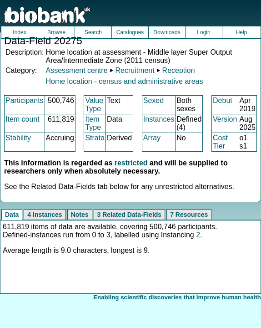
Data (12, 214)
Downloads (166, 32)
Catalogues (130, 32)
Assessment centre (76, 70)
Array (152, 138)
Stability (18, 138)
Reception (178, 70)
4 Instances (44, 214)
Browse (56, 32)
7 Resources (189, 214)
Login (203, 32)
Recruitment (134, 70)
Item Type (93, 123)
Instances (158, 119)
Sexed (153, 100)
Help (241, 32)
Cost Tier (220, 142)
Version (225, 119)
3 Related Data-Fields (129, 214)
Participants (24, 100)
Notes (80, 214)
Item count (22, 119)
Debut (222, 100)
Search (93, 32)
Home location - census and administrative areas (124, 81)
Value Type (94, 105)
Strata (95, 138)
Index (19, 32)
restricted (131, 163)
